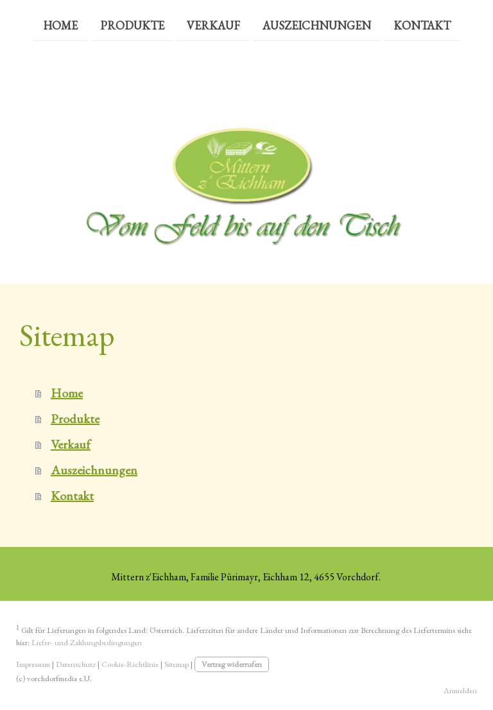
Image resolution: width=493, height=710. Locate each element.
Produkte (132, 24)
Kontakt (422, 24)
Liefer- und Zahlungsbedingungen (86, 642)
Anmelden (460, 690)
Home (60, 24)
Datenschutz (76, 664)
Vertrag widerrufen (232, 664)
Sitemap (176, 664)
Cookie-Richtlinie (130, 664)
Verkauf (213, 24)
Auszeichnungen (317, 24)
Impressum (33, 664)
